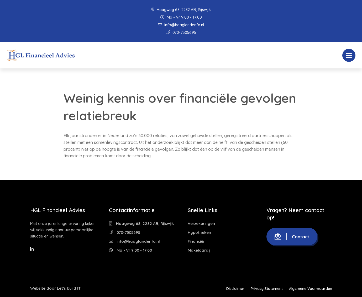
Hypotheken (199, 232)
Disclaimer (235, 288)
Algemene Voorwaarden (310, 288)
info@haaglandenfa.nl (181, 24)
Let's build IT (69, 288)
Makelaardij (199, 250)
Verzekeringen (201, 223)
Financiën (197, 241)
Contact (292, 236)
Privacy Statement (267, 288)
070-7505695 (181, 32)
